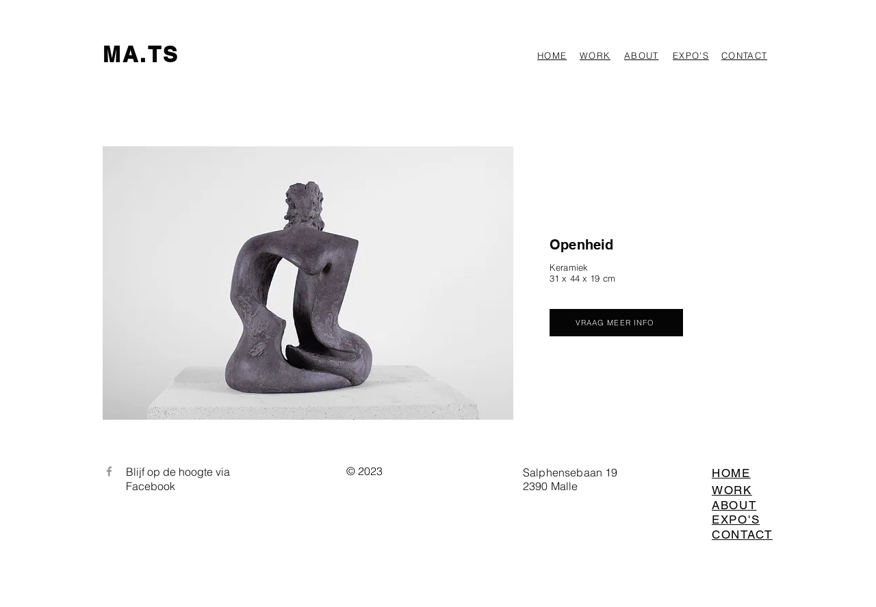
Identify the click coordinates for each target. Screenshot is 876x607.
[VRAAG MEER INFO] (616, 322)
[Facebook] (109, 471)
